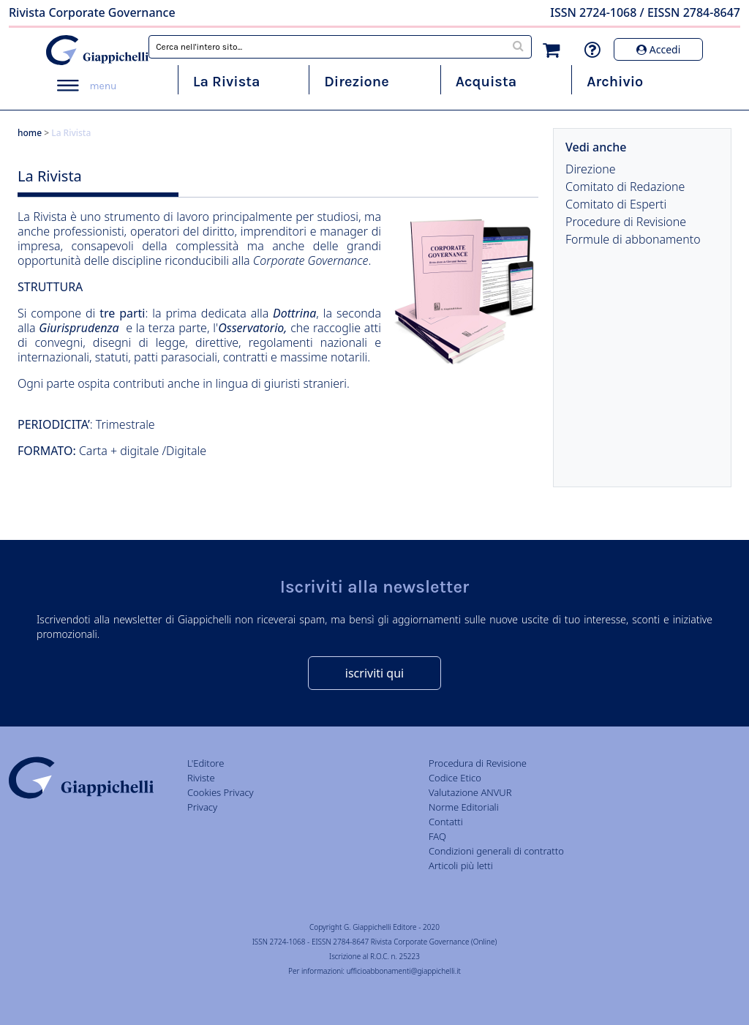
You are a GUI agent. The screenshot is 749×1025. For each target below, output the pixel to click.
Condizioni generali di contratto (496, 850)
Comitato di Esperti (615, 204)
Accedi (658, 49)
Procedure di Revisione (625, 222)
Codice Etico (455, 777)
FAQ (437, 836)
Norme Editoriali (464, 807)
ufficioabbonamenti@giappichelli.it (404, 971)
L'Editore (205, 763)
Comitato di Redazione (625, 187)
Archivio (615, 81)
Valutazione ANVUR (470, 792)
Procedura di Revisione (478, 763)
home (30, 133)
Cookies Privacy (220, 792)
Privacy (202, 807)
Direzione (356, 81)
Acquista (486, 81)
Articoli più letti (461, 865)
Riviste (201, 777)
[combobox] (340, 47)
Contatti (446, 821)
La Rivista (226, 81)
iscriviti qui (374, 673)
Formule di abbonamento (633, 239)
